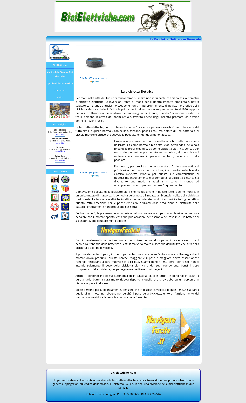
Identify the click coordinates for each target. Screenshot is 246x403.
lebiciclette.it (60, 152)
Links (60, 97)
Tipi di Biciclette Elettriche (60, 83)
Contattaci (60, 90)
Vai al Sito (60, 134)
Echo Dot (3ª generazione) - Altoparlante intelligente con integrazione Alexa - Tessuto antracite (94, 78)
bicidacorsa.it (60, 160)
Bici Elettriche (60, 65)
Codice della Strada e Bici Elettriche (60, 74)
